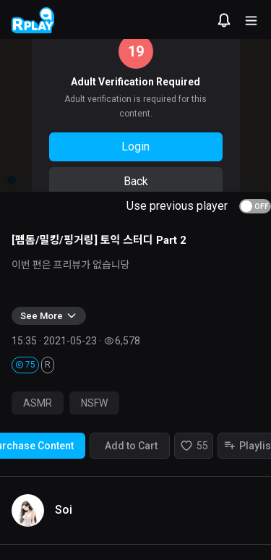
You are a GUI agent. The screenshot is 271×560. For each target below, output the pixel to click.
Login (135, 146)
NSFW (94, 403)
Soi (63, 510)
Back (136, 181)
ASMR (37, 403)
